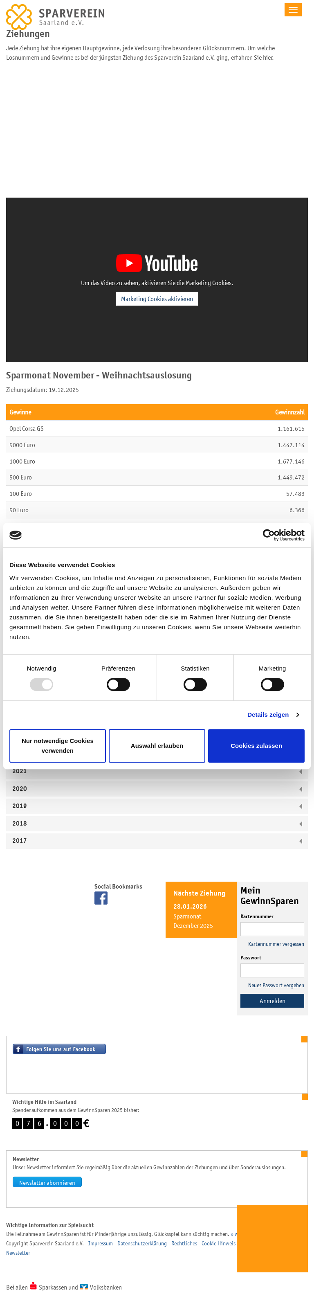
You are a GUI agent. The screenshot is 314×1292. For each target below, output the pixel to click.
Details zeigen (268, 714)
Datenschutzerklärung (142, 1243)
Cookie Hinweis (219, 1243)
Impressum (100, 1243)
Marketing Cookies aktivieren (157, 298)
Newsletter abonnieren (47, 1182)
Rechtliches (184, 1243)
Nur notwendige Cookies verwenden (58, 745)
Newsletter (18, 1252)
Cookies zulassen (256, 745)
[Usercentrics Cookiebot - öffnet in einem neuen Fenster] (269, 535)
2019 (19, 806)
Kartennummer (257, 916)
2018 (19, 823)
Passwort (250, 957)
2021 (19, 771)
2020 (19, 789)
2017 (19, 841)
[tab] (157, 771)
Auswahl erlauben (157, 745)
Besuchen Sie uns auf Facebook (59, 1049)
